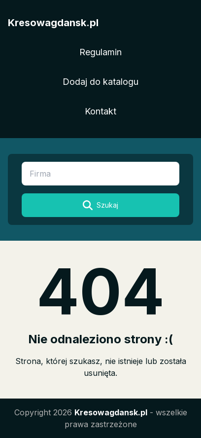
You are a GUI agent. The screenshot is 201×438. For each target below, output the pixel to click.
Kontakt (100, 111)
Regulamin (100, 52)
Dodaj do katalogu (100, 81)
